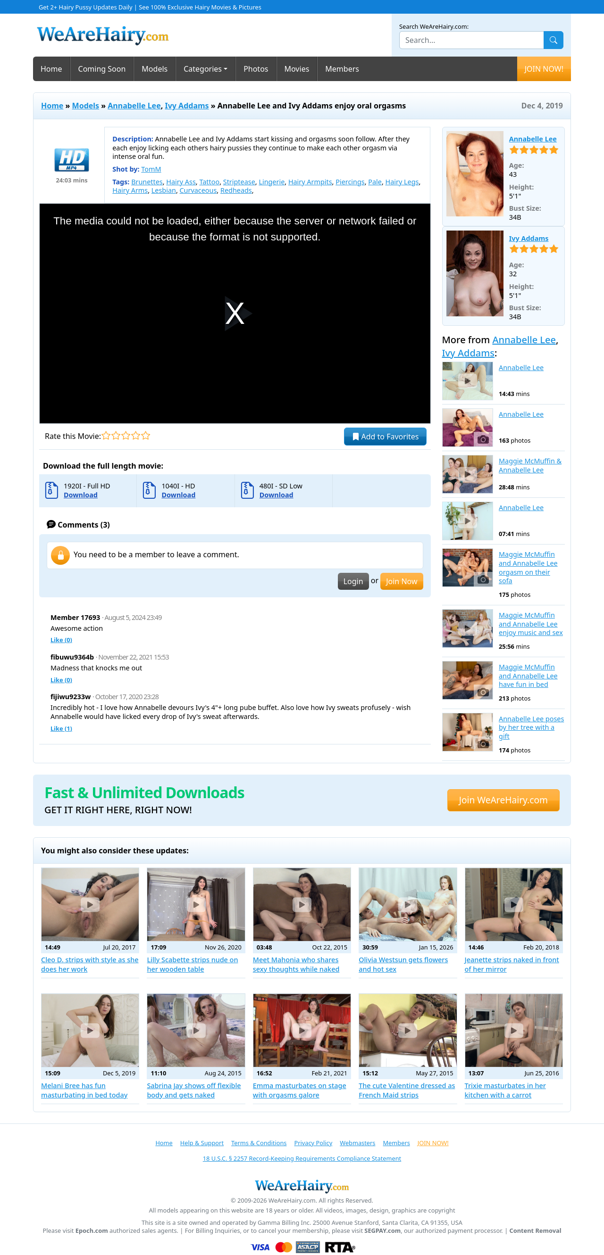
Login (353, 581)
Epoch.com (92, 1231)
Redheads (236, 190)
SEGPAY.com (382, 1231)
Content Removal (536, 1231)
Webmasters (357, 1143)
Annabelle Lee (134, 105)
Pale (375, 181)
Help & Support (202, 1143)
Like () (61, 640)
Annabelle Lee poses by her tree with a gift (531, 728)
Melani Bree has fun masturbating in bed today (84, 1090)
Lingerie (272, 181)
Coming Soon (102, 69)
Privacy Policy (313, 1143)
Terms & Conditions (258, 1143)
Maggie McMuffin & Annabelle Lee (530, 465)
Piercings (350, 181)
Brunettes (147, 181)
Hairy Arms (130, 190)
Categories (203, 69)
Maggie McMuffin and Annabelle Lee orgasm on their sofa (528, 567)
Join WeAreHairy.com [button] (503, 799)
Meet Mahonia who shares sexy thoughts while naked (296, 964)
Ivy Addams (187, 105)
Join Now (401, 581)
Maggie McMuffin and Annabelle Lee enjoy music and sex (531, 624)
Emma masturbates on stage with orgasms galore (299, 1090)
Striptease (239, 181)
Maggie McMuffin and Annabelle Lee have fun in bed (528, 676)
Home (51, 69)
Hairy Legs (402, 181)
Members (342, 69)
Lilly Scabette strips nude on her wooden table (192, 964)
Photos (255, 69)
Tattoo (209, 181)
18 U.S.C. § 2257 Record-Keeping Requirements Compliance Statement (302, 1158)
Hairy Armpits (310, 181)
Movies (297, 69)
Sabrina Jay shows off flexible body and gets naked (194, 1090)
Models (155, 69)
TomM (151, 169)
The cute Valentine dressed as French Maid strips (407, 1090)
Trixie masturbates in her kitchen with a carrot (505, 1090)
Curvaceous (198, 190)
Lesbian (163, 190)
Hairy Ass (180, 181)
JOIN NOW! (544, 69)
